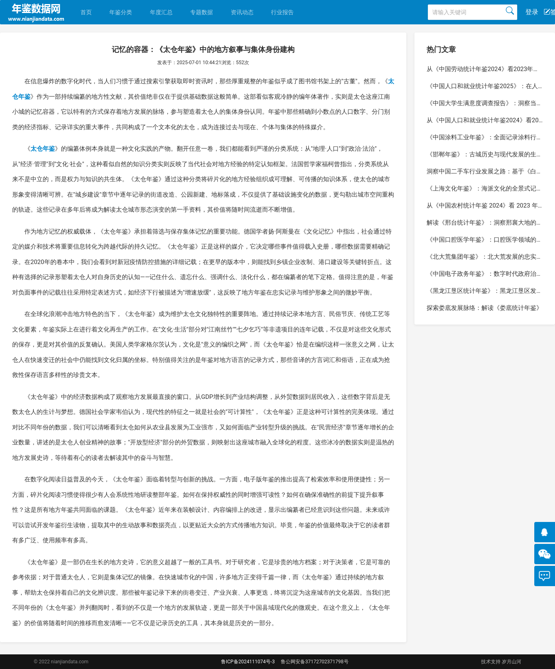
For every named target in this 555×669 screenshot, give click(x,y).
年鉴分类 (120, 12)
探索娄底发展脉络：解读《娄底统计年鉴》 (484, 308)
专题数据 (201, 12)
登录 (531, 12)
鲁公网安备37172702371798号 (314, 662)
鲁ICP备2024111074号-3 (248, 662)
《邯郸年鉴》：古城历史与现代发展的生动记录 (491, 154)
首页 (86, 12)
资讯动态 (242, 12)
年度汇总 (161, 12)
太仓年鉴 (42, 148)
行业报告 (282, 12)
